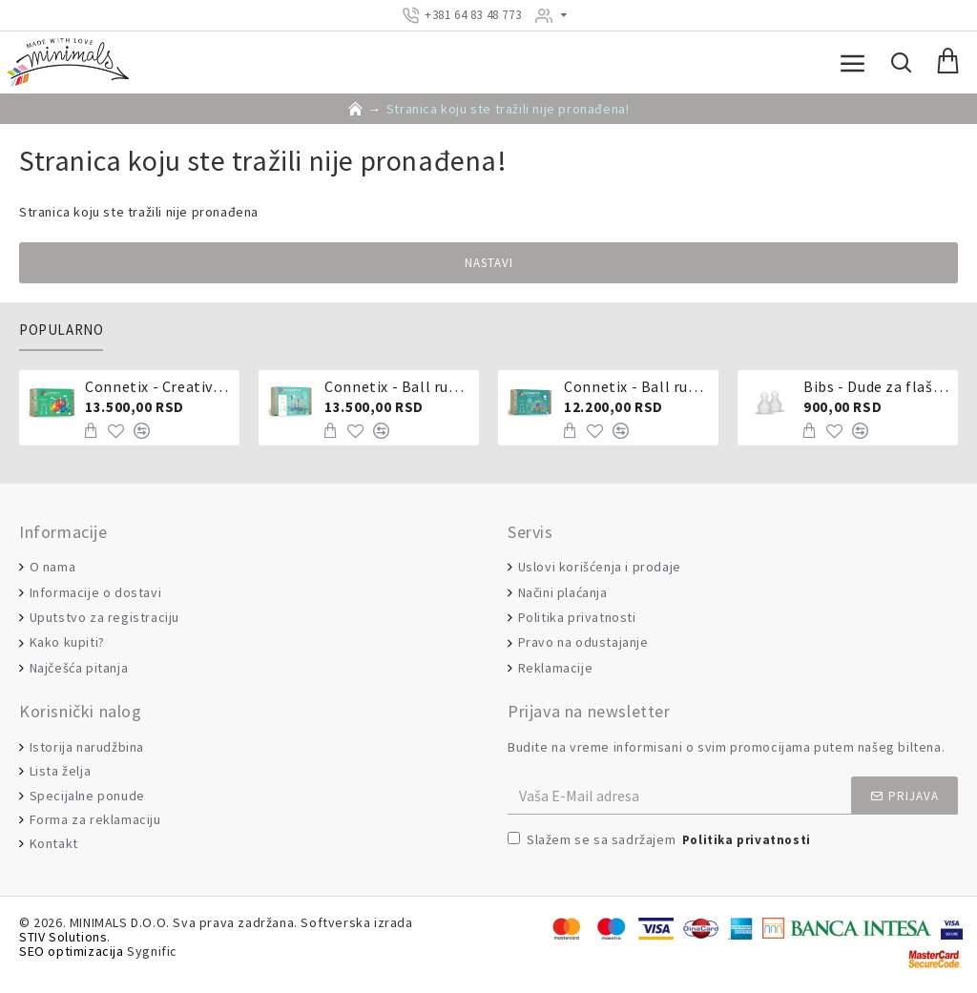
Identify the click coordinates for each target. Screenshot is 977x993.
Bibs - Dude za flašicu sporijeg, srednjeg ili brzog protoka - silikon (877, 386)
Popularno (61, 330)
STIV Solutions (63, 937)
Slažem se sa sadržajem (661, 841)
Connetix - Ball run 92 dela (638, 386)
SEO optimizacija (71, 951)
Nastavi (489, 263)
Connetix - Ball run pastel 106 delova (398, 386)
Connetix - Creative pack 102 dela (159, 386)
